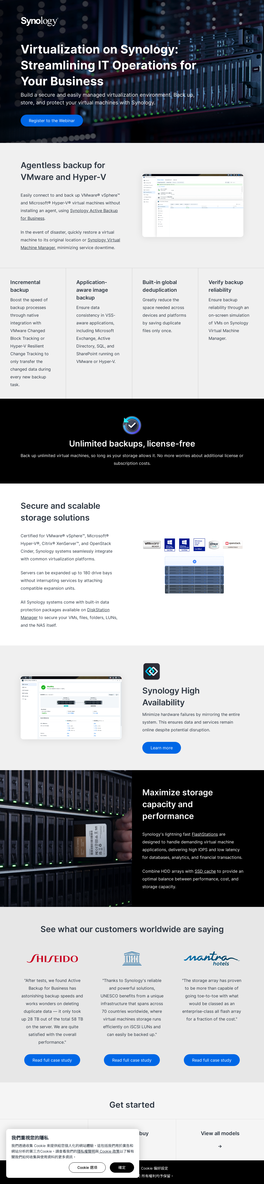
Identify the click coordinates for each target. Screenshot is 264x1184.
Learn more (162, 747)
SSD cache (205, 871)
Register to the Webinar (52, 120)
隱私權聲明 (86, 1151)
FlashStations (205, 834)
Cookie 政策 (109, 1151)
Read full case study (52, 1060)
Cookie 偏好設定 (154, 1168)
